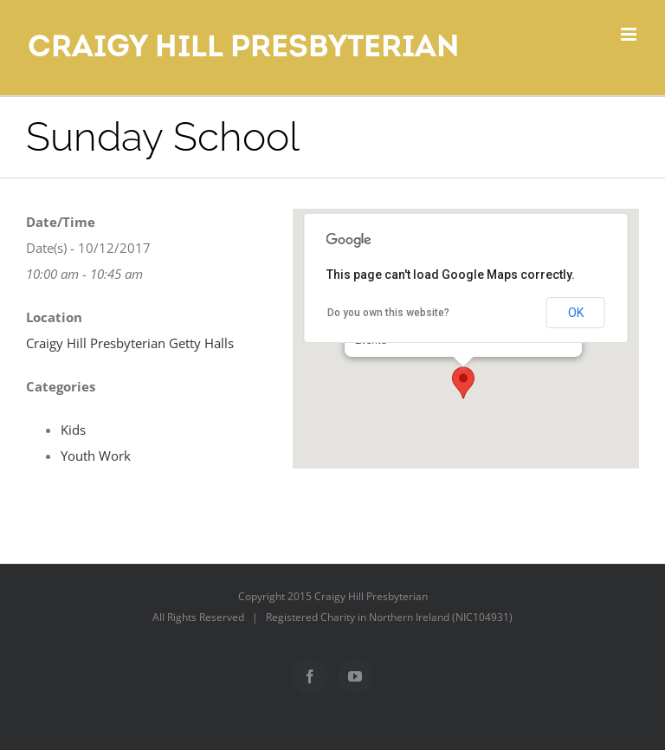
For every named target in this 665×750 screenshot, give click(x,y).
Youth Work (96, 455)
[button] (463, 382)
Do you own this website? (388, 313)
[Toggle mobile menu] (630, 34)
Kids (73, 429)
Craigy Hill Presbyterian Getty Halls (130, 343)
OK (576, 313)
